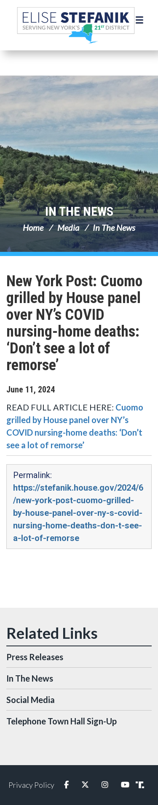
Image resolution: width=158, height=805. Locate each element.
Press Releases (34, 657)
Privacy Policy (31, 784)
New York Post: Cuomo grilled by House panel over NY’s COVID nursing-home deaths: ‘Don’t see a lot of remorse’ (74, 323)
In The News (79, 211)
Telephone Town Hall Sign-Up (61, 721)
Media (68, 227)
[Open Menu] (140, 20)
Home (33, 227)
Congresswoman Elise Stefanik (76, 25)
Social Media (30, 700)
